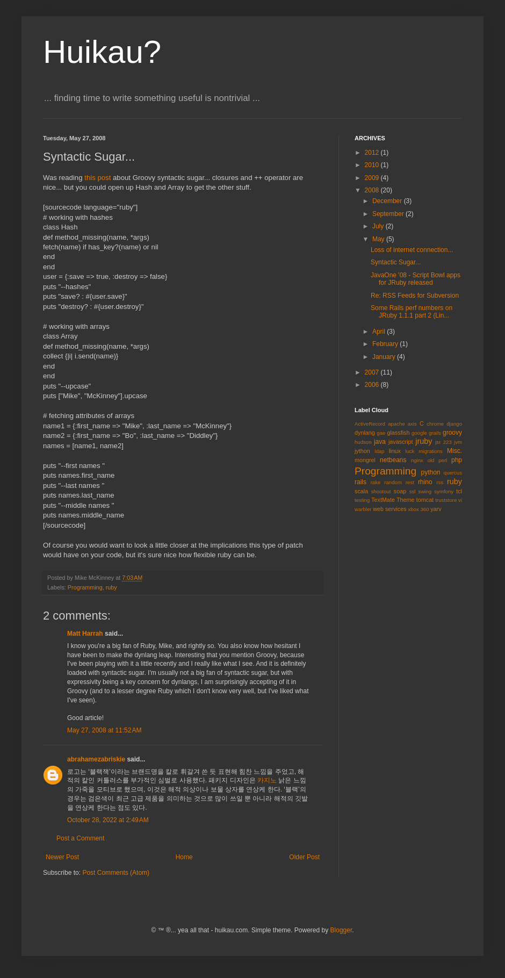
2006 (373, 385)
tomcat (425, 500)
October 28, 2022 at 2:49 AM (108, 820)
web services (389, 509)
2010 (373, 165)
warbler (363, 509)
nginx (417, 460)
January (384, 357)
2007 (373, 372)
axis (412, 424)
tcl (459, 491)
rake (376, 482)
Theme (405, 500)
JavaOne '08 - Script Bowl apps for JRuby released (415, 278)
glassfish (398, 432)
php (456, 460)
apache (396, 424)
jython (362, 451)
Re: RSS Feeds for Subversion (415, 295)
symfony (443, 491)
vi (460, 500)
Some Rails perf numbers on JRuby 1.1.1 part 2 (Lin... (411, 311)
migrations (431, 451)
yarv (435, 509)
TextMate (383, 500)
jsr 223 (443, 442)
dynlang (365, 432)
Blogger (341, 930)
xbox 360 (418, 509)
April (379, 331)
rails (360, 482)
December (388, 201)
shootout (381, 491)
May (379, 239)
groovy (452, 432)
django (454, 424)
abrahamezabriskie (96, 759)
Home (184, 857)
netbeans (393, 460)
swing (425, 491)
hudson (363, 442)
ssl (412, 491)
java (380, 441)
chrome (435, 424)
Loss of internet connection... (412, 250)
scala (361, 491)
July (379, 226)
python (431, 472)
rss (439, 482)
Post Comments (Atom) (115, 872)
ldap (379, 451)
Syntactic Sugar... (396, 262)
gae (381, 433)
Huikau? (102, 52)
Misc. (454, 451)
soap (400, 491)
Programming (85, 587)
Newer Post (62, 857)
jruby (423, 441)
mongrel (365, 460)
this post (97, 178)
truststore (446, 500)
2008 (373, 190)
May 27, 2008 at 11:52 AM (104, 730)
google (419, 433)
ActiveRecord (370, 424)
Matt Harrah (85, 633)
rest (410, 482)
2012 (373, 152)
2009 (373, 178)
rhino (425, 482)
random (393, 482)
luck (409, 451)
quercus (453, 473)
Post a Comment (80, 838)
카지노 (267, 780)
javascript (400, 441)
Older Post (304, 857)
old (431, 460)
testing (362, 500)
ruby (111, 587)
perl (442, 460)
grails (435, 433)
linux (395, 451)
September (389, 214)
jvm (458, 442)
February (386, 344)
